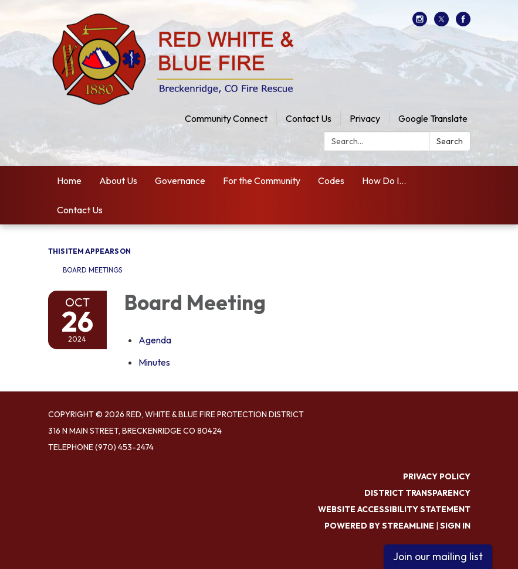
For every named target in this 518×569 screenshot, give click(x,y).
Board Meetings (92, 269)
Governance (180, 180)
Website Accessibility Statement (394, 509)
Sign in (455, 525)
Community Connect (226, 118)
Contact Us (308, 118)
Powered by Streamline (379, 525)
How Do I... (384, 180)
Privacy (365, 118)
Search (449, 141)
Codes (331, 180)
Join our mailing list (438, 556)
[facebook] (463, 23)
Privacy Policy (436, 476)
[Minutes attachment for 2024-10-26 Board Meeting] (154, 362)
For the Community (261, 180)
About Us (118, 180)
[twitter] (441, 23)
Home (69, 180)
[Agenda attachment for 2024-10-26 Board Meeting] (154, 340)
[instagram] (419, 23)
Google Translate (433, 118)
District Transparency (417, 493)
